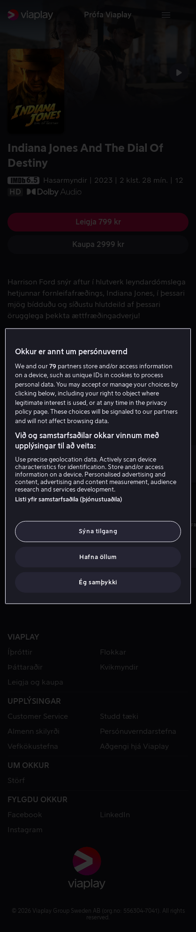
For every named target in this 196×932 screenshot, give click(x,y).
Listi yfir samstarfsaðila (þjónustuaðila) (68, 499)
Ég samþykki (98, 582)
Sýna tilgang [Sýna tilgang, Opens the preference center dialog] (98, 531)
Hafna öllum (98, 556)
